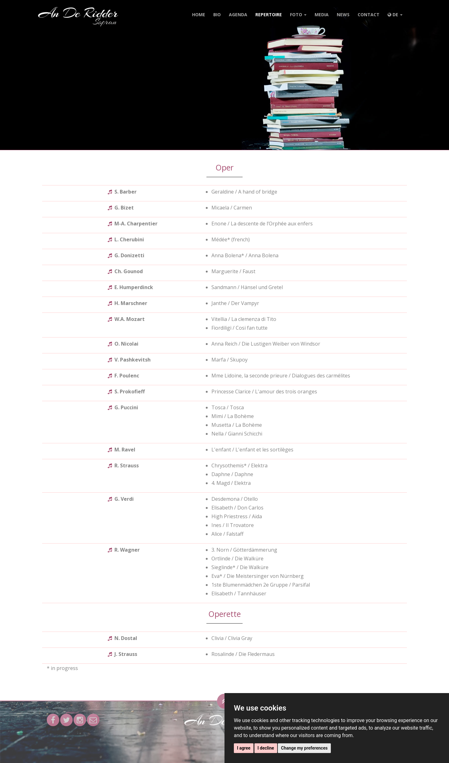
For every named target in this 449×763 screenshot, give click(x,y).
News (343, 14)
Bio (217, 14)
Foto (298, 14)
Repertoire (268, 14)
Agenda (238, 14)
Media (322, 14)
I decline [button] (266, 748)
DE (395, 14)
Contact (368, 14)
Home (198, 14)
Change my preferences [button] (304, 748)
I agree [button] (243, 748)
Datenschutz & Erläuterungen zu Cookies (215, 755)
